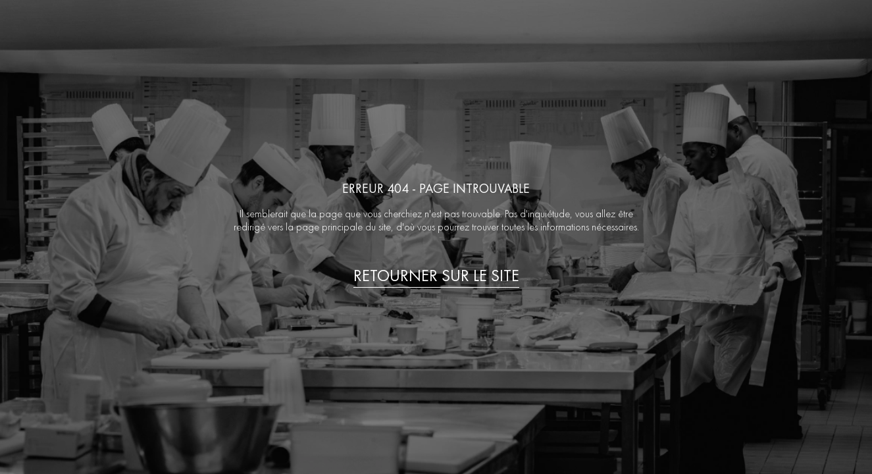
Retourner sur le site (436, 276)
